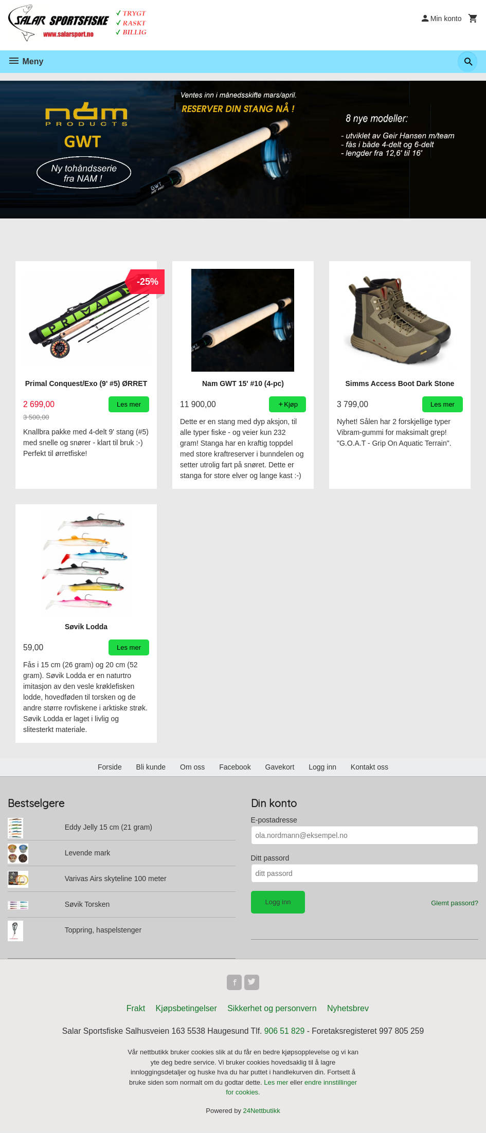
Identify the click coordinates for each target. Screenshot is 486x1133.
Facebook (234, 767)
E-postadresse (274, 820)
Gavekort (280, 767)
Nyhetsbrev (348, 1010)
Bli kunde (151, 767)
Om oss (192, 767)
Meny (25, 61)
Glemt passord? (454, 903)
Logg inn (322, 767)
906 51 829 (285, 1032)
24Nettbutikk (261, 1112)
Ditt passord (270, 858)
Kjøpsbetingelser (186, 1010)
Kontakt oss (369, 767)
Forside (110, 767)
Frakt (136, 1010)
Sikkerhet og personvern (271, 1010)
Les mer (277, 1084)
